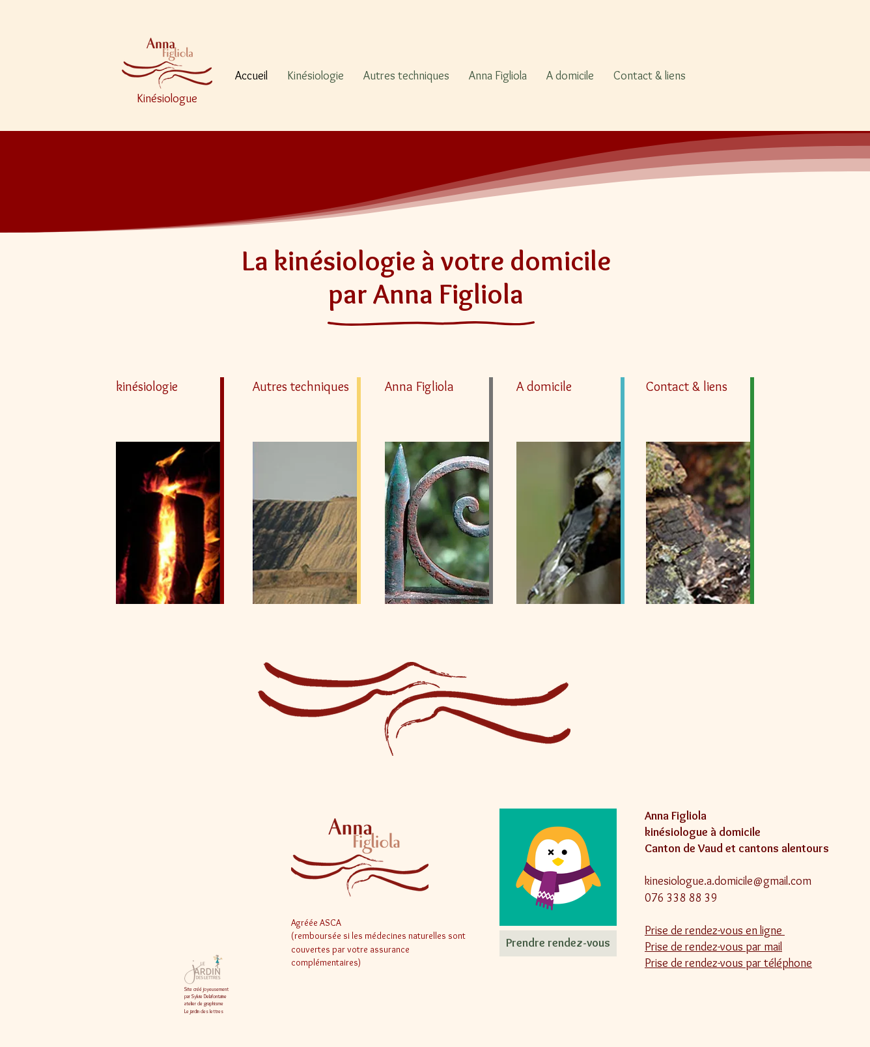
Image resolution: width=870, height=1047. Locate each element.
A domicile (544, 386)
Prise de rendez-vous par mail (713, 946)
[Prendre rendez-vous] (558, 943)
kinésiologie (147, 386)
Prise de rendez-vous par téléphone (728, 963)
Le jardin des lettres (203, 1011)
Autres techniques (301, 386)
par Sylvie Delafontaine (205, 996)
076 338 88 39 (681, 898)
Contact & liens (686, 386)
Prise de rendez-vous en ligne (715, 930)
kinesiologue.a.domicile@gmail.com (728, 881)
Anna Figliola (419, 386)
